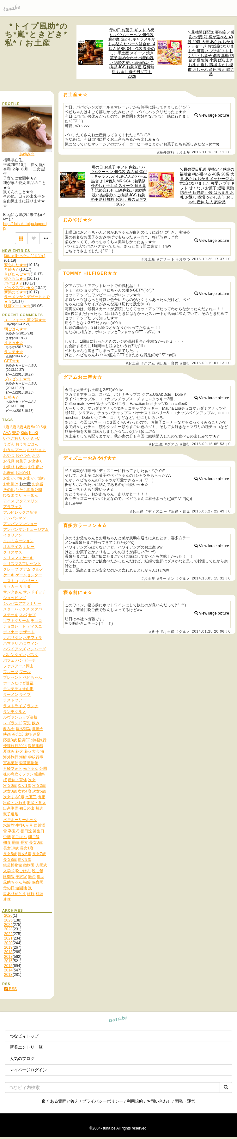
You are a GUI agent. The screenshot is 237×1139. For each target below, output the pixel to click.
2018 (8, 952)
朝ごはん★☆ (15, 329)
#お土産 (184, 152)
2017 (8, 956)
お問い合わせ (159, 1101)
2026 (8, 915)
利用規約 (135, 1101)
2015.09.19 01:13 (208, 363)
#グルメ (184, 578)
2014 (8, 970)
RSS (10, 989)
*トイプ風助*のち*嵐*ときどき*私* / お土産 (36, 34)
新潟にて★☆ (15, 292)
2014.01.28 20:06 (208, 631)
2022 (8, 934)
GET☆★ (12, 361)
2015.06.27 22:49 (208, 511)
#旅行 (185, 363)
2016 (8, 961)
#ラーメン (166, 578)
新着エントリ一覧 (26, 1047)
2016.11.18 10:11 (208, 152)
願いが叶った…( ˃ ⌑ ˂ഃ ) (24, 256)
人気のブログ (22, 1058)
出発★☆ (11, 397)
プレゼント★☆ (17, 379)
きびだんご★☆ (17, 274)
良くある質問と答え (60, 1101)
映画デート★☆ (17, 306)
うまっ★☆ (13, 342)
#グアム (148, 363)
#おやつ (184, 259)
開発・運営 (185, 1101)
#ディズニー (156, 511)
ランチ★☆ (13, 352)
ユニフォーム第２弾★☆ (25, 320)
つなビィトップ (24, 1036)
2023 (8, 929)
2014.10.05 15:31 (208, 578)
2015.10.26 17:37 (208, 259)
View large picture (211, 115)
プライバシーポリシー (102, 1101)
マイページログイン (28, 1070)
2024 (8, 924)
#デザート (166, 259)
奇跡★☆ (11, 269)
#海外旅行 (166, 152)
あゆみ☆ (26, 154)
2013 (8, 974)
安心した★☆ (15, 265)
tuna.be (118, 1020)
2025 (8, 920)
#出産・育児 (168, 363)
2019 (8, 947)
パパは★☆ (13, 283)
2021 (8, 938)
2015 (8, 966)
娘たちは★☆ (15, 278)
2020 (8, 943)
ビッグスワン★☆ (19, 287)
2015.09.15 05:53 (208, 444)
